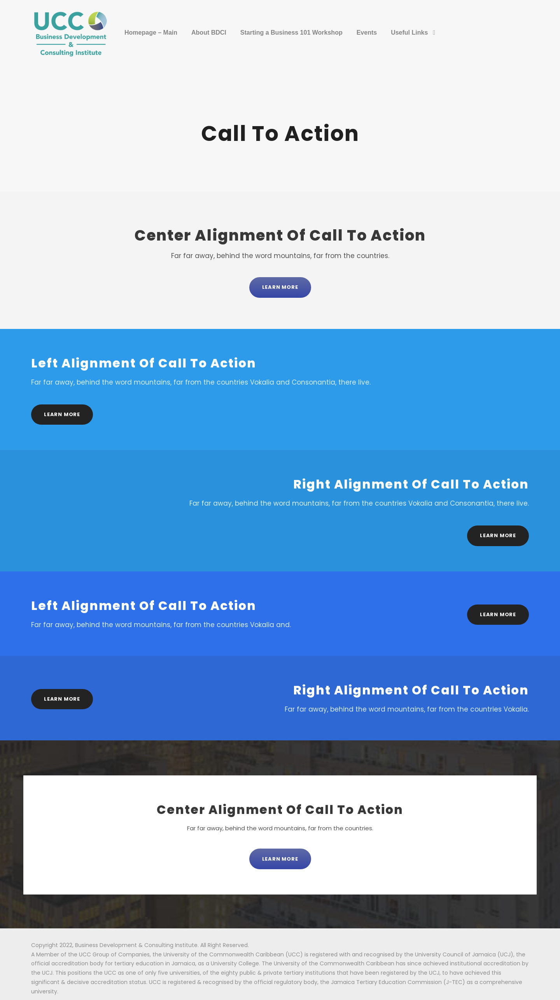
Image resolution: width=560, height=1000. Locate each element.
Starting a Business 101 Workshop (291, 32)
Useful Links (409, 32)
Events (367, 32)
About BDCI (208, 32)
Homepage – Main (150, 32)
